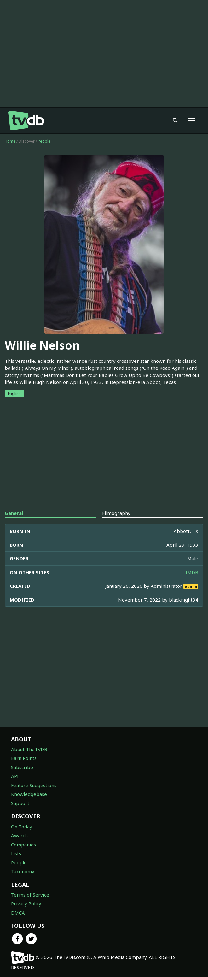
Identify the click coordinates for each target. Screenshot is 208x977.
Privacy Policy (26, 903)
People (44, 141)
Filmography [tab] (116, 513)
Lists (16, 853)
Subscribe (22, 767)
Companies (23, 844)
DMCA (18, 912)
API (15, 776)
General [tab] (14, 513)
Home (10, 141)
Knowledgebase (29, 794)
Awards (19, 835)
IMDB (192, 572)
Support (20, 803)
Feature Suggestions (33, 785)
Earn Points (24, 758)
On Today (21, 826)
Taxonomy (22, 871)
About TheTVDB (29, 749)
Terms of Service (30, 895)
